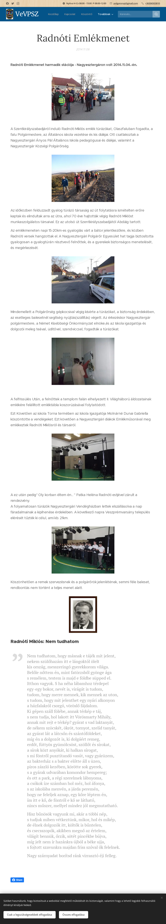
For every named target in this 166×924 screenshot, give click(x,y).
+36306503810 (152, 3)
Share (17, 880)
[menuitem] (69, 14)
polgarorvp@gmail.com (126, 3)
